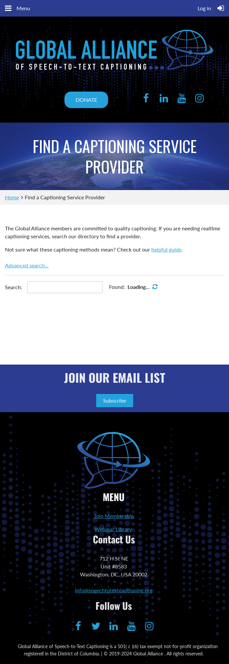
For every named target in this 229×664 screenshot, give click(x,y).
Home (12, 197)
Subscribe (114, 400)
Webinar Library (113, 529)
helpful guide (166, 249)
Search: (13, 287)
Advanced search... (27, 265)
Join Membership (114, 516)
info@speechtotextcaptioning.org (113, 590)
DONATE (86, 100)
